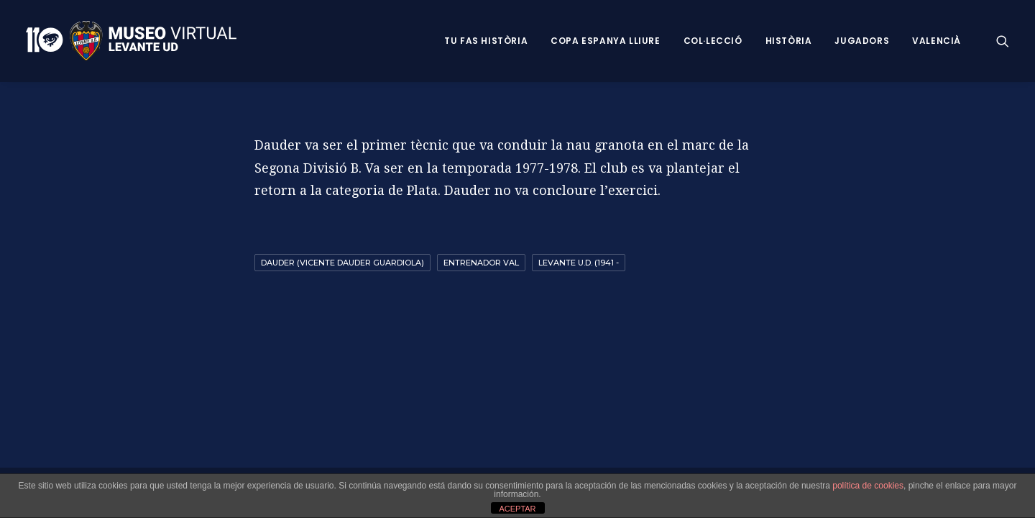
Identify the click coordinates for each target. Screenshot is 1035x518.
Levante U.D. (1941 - (578, 263)
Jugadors (861, 41)
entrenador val (481, 263)
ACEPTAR (517, 508)
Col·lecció (713, 41)
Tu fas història (486, 41)
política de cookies (867, 486)
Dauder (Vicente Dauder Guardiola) (342, 263)
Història (788, 41)
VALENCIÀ (936, 41)
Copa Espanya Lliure (605, 41)
